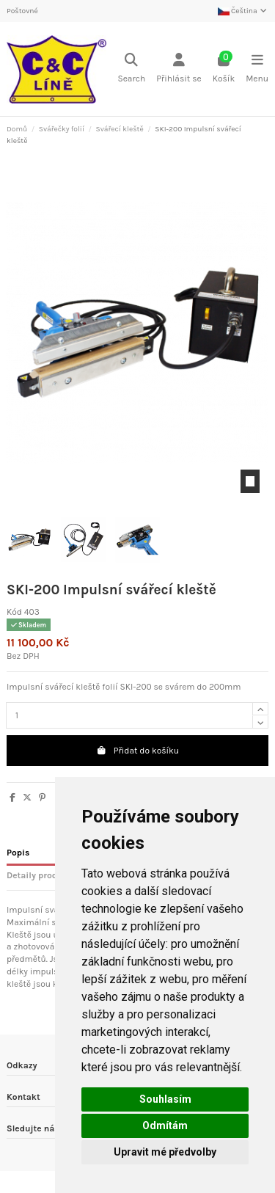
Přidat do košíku (137, 750)
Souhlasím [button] (165, 1099)
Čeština (243, 11)
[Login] (179, 69)
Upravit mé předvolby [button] (165, 1152)
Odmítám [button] (165, 1125)
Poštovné (22, 11)
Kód (14, 612)
